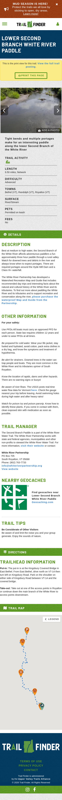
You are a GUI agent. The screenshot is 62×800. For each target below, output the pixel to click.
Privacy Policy (31, 765)
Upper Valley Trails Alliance (34, 779)
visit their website (32, 445)
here (34, 390)
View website (10, 469)
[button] (27, 631)
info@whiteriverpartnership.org (22, 465)
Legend (51, 619)
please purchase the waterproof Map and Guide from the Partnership (30, 300)
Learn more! (30, 13)
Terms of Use (31, 761)
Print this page (31, 75)
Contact (31, 770)
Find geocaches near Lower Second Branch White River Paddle (46, 495)
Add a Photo (49, 130)
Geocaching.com (42, 502)
